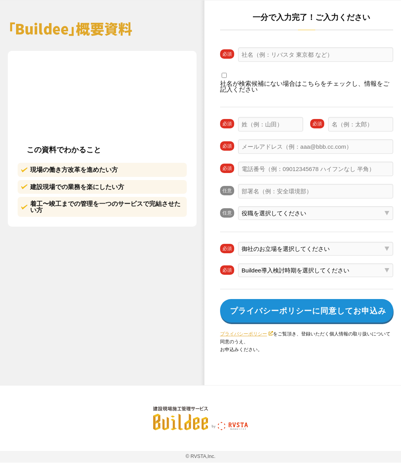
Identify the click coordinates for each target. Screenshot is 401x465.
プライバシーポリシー (243, 334)
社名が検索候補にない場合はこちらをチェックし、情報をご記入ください (304, 87)
